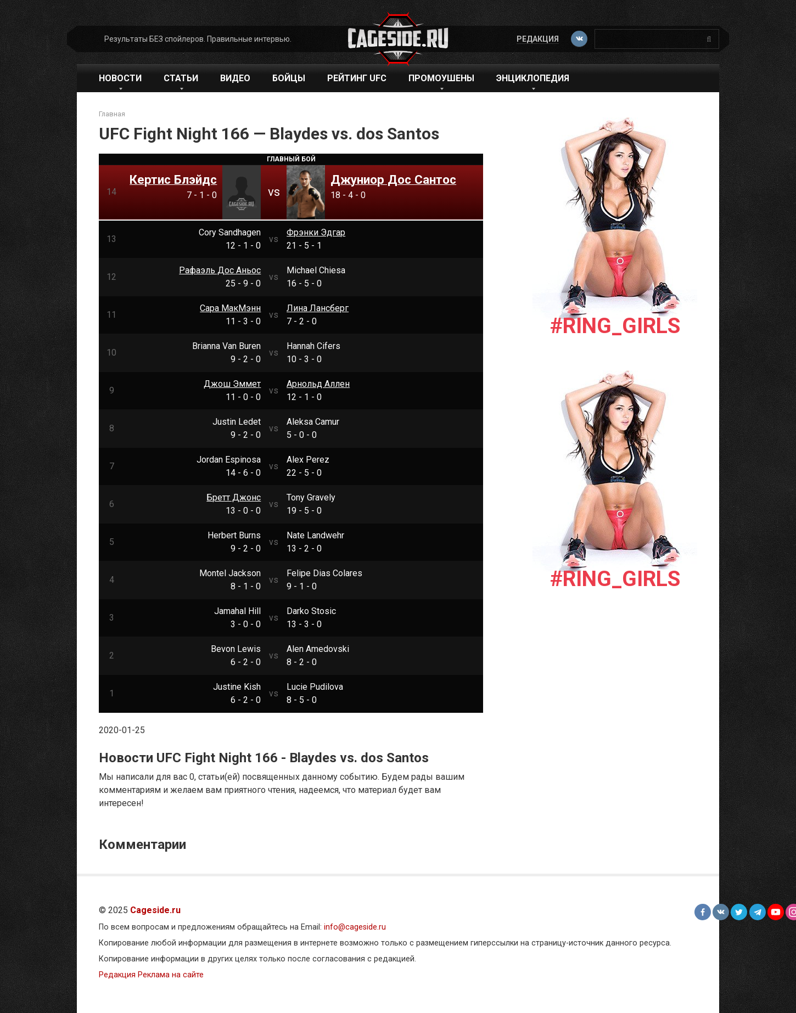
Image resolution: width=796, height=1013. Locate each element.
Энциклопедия (532, 78)
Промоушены (441, 78)
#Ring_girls (615, 326)
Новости (120, 78)
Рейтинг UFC (356, 78)
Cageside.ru (155, 910)
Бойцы (288, 78)
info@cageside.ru (355, 927)
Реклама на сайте (171, 975)
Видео (235, 78)
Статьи (181, 78)
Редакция (536, 39)
